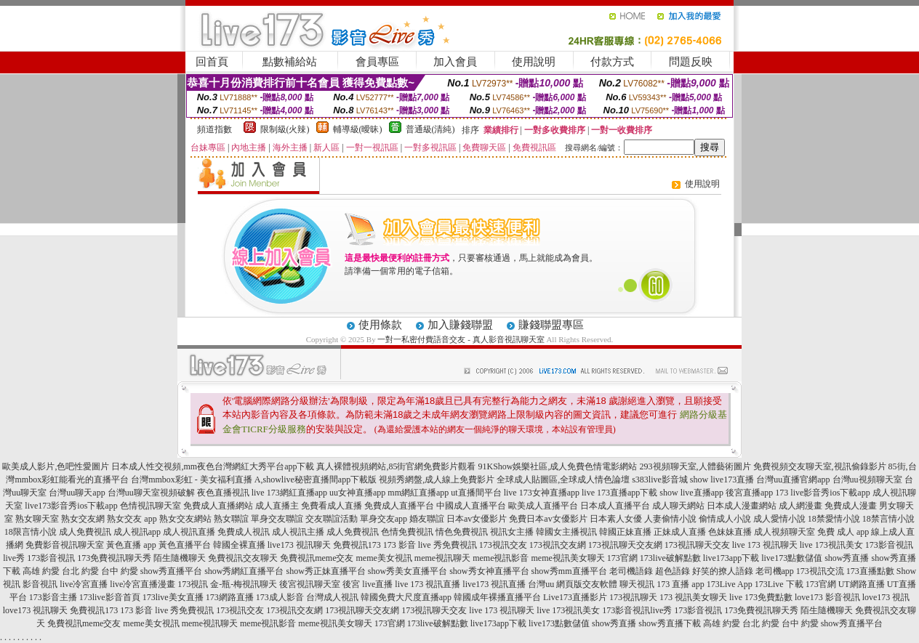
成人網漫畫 (800, 506)
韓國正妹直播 (625, 532)
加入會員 (455, 62)
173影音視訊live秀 (637, 610)
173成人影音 (280, 597)
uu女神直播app (357, 493)
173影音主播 (53, 597)
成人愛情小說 (779, 519)
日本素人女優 (616, 519)
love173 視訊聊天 (35, 610)
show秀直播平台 (171, 571)
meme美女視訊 (384, 558)
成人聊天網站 (678, 506)
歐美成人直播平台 (543, 506)
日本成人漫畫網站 (741, 506)
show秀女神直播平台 (489, 571)
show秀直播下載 (669, 623)
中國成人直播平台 (471, 506)
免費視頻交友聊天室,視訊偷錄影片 (819, 466)
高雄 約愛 (41, 571)
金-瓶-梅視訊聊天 (243, 584)
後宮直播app (749, 493)
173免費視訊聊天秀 (114, 558)
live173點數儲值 (791, 558)
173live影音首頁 (109, 597)
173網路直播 (230, 597)
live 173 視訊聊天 (765, 545)
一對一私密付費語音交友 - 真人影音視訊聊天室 (460, 339)
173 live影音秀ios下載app (822, 493)
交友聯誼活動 (331, 519)
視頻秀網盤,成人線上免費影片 (436, 479)
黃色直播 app (131, 545)
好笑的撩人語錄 (722, 571)
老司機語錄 (631, 571)
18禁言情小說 (888, 519)
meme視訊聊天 (442, 558)
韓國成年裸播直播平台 (497, 597)
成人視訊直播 (189, 532)
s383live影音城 (660, 479)
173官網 (622, 558)
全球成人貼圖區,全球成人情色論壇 (563, 479)
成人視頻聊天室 (784, 532)
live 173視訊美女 (831, 545)
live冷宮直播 (84, 584)
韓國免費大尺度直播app (406, 597)
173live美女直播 (173, 597)
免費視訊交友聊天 (243, 558)
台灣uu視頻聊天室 (867, 479)
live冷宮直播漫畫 (142, 584)
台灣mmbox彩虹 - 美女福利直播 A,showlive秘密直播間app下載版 (254, 479)
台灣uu (541, 584)
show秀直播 (846, 558)
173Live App (730, 584)
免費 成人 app (843, 532)
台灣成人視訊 (332, 597)
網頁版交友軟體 (586, 584)
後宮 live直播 (367, 584)
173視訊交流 (820, 571)
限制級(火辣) (285, 129)
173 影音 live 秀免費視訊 (430, 545)
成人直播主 (277, 506)
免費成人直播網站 (218, 506)
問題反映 (691, 62)
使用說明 (533, 62)
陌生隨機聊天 (179, 558)
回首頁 (212, 62)
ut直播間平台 (476, 493)
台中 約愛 (119, 571)
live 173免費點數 (760, 597)
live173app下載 (731, 558)
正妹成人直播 (680, 532)
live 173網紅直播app (289, 493)
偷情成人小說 (725, 519)
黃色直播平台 (184, 545)
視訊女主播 (512, 532)
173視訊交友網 (557, 545)
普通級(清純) (430, 129)
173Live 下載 (779, 584)
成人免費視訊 (85, 532)
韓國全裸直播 (239, 545)
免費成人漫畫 (850, 506)
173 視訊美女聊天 (693, 597)
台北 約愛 (80, 571)
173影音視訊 (51, 558)
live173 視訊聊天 (299, 545)
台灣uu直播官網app (793, 479)
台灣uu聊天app (77, 493)
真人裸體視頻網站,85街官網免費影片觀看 (395, 466)
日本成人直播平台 (615, 506)
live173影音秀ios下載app (71, 506)
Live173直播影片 (575, 597)
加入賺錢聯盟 (460, 325)
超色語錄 (672, 571)
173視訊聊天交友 (697, 545)
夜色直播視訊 (223, 493)
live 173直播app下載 (619, 493)
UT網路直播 (861, 584)
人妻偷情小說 (670, 519)
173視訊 (192, 584)
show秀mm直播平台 (569, 571)
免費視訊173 (357, 545)
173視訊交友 (503, 545)
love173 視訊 (886, 597)
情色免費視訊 (462, 532)
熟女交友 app (131, 519)
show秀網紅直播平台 (244, 571)
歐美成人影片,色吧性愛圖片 (55, 466)
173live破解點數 (670, 558)
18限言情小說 (30, 532)
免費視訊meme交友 (316, 558)
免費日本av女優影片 (548, 519)
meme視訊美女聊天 (567, 558)
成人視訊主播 (298, 532)
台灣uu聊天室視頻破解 (151, 493)
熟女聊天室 (37, 519)
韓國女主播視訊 (566, 532)
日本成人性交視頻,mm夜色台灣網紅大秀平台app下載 (212, 466)
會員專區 (377, 62)
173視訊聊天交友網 (625, 545)
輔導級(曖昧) (357, 129)
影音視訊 (40, 584)
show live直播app (691, 493)
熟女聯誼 (231, 519)
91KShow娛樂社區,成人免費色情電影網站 (557, 466)
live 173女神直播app (541, 493)
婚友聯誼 (426, 519)
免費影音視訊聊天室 (64, 545)
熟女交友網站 (185, 519)
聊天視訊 (636, 584)
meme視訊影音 (501, 558)
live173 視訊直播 (494, 584)
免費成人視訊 (243, 532)
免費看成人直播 (331, 506)
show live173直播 (722, 479)
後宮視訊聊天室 (309, 584)
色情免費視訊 (407, 532)
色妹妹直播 (730, 532)
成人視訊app (137, 532)
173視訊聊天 (633, 597)
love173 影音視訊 (827, 597)
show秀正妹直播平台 (325, 571)
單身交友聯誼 (277, 519)
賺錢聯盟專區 (551, 325)
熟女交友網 (83, 519)
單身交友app (383, 519)
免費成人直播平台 (399, 506)
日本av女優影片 (476, 519)
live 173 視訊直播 (427, 584)
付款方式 (612, 62)
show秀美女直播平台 (407, 571)
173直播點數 (870, 571)
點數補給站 (289, 62)
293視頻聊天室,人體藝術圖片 (695, 466)
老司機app (774, 571)
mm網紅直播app (418, 493)
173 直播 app (680, 584)
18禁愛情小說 (834, 519)
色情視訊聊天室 (150, 506)
